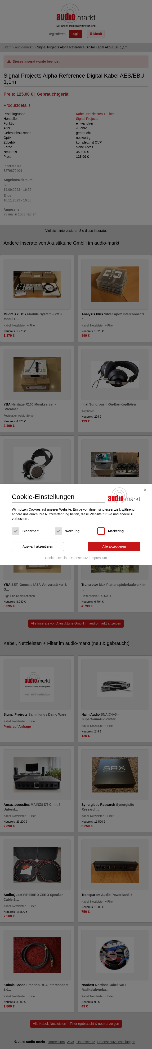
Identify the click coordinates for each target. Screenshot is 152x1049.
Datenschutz (78, 558)
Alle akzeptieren (114, 546)
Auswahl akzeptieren (37, 546)
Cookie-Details (56, 558)
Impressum (98, 558)
